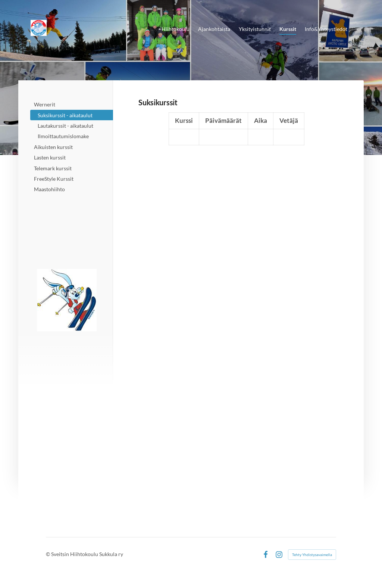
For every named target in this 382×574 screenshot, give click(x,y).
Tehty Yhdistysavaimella (312, 554)
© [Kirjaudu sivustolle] (48, 554)
